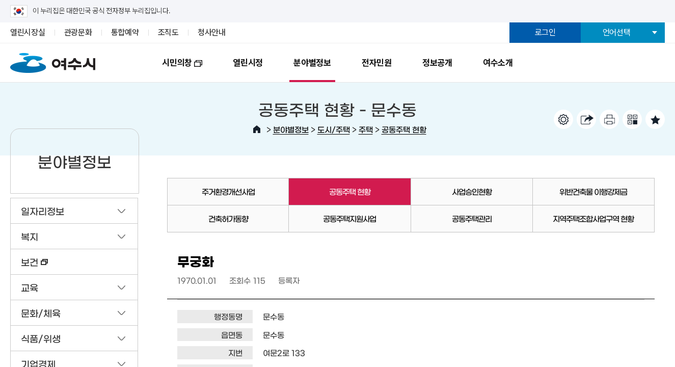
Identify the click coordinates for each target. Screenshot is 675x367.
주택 (366, 129)
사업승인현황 (472, 191)
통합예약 (125, 32)
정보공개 (437, 63)
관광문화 (78, 32)
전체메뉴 (646, 61)
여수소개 (498, 63)
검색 (608, 61)
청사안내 (212, 32)
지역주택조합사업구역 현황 (593, 218)
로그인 (545, 32)
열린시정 (248, 63)
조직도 (168, 32)
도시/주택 (333, 129)
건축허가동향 (228, 218)
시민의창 (174, 70)
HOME (256, 129)
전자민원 (377, 63)
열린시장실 (27, 32)
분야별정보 (312, 63)
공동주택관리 (472, 218)
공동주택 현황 (404, 129)
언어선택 (617, 32)
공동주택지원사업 (349, 218)
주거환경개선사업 (228, 191)
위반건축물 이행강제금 (593, 191)
